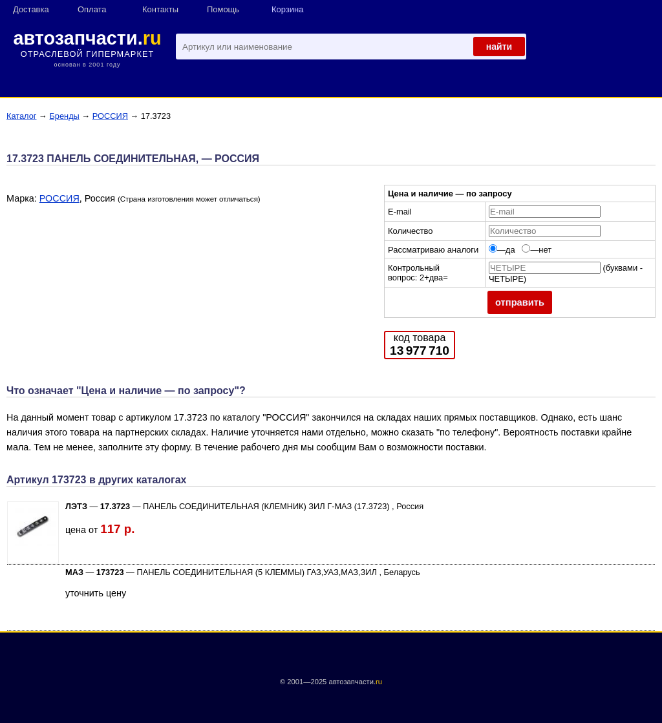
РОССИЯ (110, 116)
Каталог (21, 116)
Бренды (64, 116)
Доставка (31, 9)
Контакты (160, 9)
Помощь (223, 9)
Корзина (287, 9)
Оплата (92, 9)
